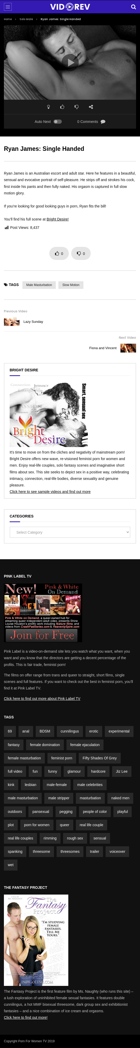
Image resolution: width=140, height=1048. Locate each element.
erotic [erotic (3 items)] (93, 731)
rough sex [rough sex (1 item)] (75, 838)
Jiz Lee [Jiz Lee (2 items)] (121, 771)
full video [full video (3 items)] (15, 771)
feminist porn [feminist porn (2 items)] (61, 758)
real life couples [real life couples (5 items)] (20, 838)
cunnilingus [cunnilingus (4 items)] (70, 731)
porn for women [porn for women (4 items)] (37, 825)
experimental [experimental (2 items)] (119, 731)
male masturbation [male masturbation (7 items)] (23, 798)
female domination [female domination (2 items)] (45, 745)
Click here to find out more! (25, 1017)
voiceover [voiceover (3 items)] (117, 851)
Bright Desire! (58, 219)
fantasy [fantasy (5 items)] (14, 745)
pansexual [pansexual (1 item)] (40, 811)
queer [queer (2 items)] (64, 825)
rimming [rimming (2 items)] (50, 838)
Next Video (127, 337)
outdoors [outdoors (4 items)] (15, 811)
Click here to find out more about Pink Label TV (42, 698)
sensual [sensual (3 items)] (100, 838)
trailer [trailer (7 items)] (94, 851)
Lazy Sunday (33, 322)
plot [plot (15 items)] (11, 825)
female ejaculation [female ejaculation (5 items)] (85, 745)
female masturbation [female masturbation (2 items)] (24, 758)
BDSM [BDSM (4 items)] (45, 731)
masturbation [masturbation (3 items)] (90, 798)
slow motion (70, 285)
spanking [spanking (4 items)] (15, 851)
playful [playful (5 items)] (122, 811)
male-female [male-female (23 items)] (57, 785)
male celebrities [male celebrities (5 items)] (89, 785)
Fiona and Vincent (103, 348)
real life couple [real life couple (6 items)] (91, 825)
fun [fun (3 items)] (35, 771)
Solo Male (26, 19)
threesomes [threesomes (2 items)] (70, 851)
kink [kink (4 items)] (11, 785)
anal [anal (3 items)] (25, 731)
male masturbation (39, 285)
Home (8, 19)
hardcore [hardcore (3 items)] (98, 771)
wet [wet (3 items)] (11, 865)
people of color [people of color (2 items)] (95, 811)
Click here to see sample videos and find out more (50, 492)
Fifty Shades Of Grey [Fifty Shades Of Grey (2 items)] (100, 758)
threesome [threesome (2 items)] (41, 851)
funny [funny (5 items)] (52, 771)
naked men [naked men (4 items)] (120, 798)
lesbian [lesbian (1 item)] (30, 785)
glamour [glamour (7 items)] (74, 771)
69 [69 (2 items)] (10, 731)
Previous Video (15, 311)
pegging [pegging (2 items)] (65, 811)
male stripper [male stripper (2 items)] (58, 798)
